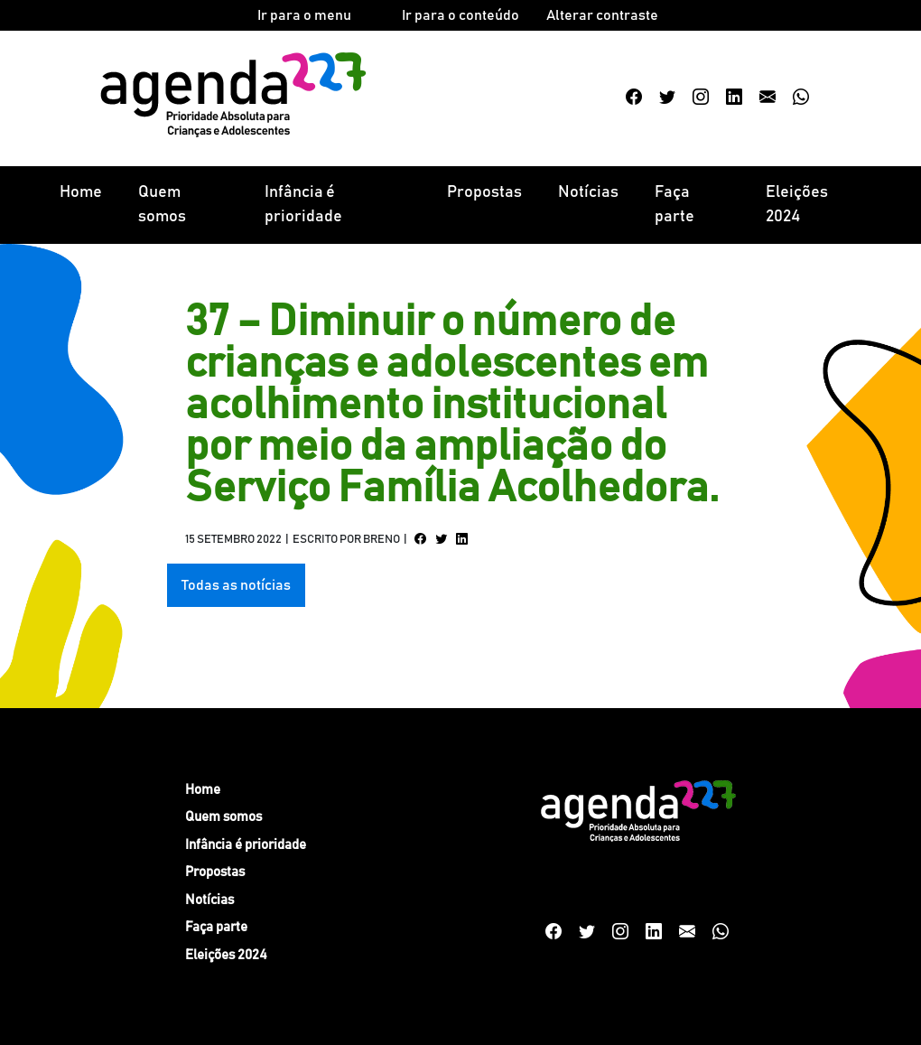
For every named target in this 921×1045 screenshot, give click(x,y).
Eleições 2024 (797, 204)
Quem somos (162, 204)
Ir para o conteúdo (460, 15)
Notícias (588, 192)
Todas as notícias (236, 585)
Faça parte (674, 204)
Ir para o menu (304, 15)
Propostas (484, 192)
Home (81, 192)
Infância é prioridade (303, 204)
